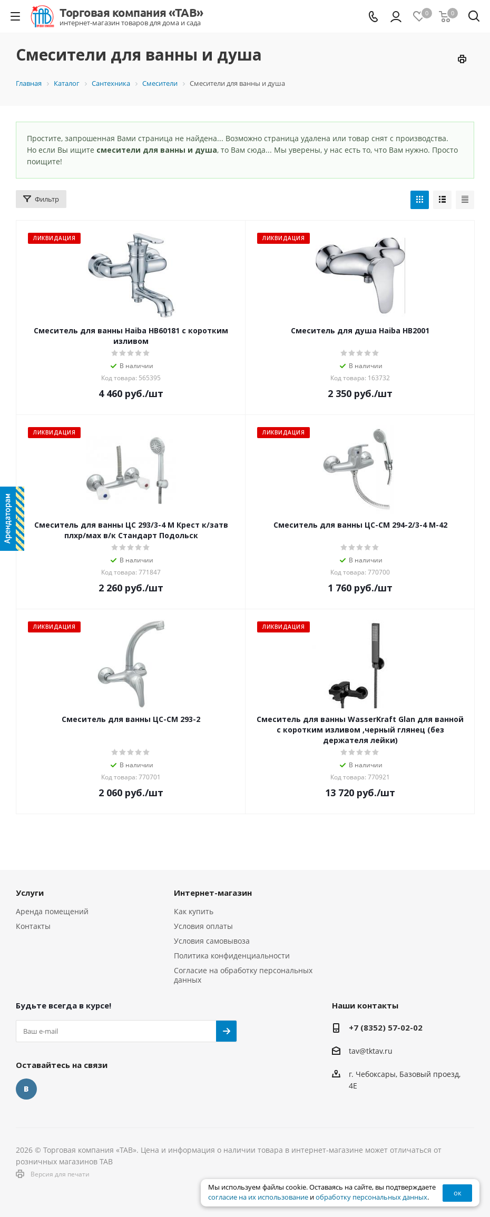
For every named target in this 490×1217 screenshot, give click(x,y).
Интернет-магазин (213, 892)
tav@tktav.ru (371, 1051)
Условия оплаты (203, 926)
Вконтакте (26, 1089)
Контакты (33, 926)
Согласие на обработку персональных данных (243, 975)
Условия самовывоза (212, 941)
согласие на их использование (258, 1197)
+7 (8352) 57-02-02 (386, 1027)
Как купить (193, 911)
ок (458, 1193)
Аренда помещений (52, 911)
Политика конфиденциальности (232, 956)
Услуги (30, 892)
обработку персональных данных (371, 1197)
